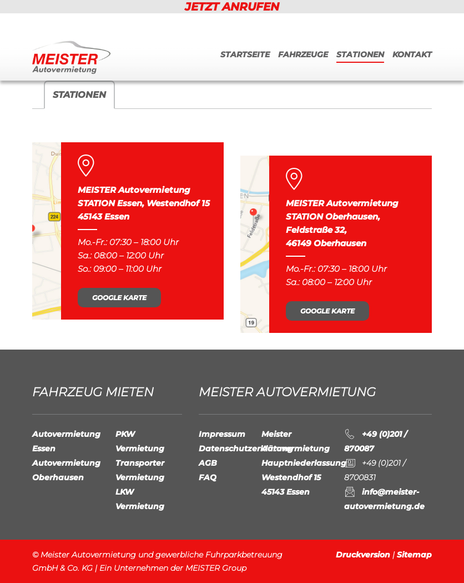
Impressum (222, 434)
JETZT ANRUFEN (232, 6)
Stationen (360, 54)
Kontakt (412, 54)
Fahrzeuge (303, 54)
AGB (208, 463)
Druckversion (363, 555)
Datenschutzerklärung (246, 449)
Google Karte (119, 297)
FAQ (207, 477)
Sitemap (414, 555)
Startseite (245, 54)
